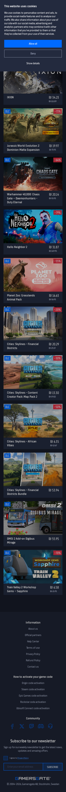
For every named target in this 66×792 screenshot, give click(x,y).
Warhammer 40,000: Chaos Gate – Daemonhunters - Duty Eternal (23, 198)
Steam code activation (33, 689)
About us (33, 629)
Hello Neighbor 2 (17, 247)
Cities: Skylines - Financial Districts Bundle (23, 492)
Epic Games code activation (33, 695)
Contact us (33, 666)
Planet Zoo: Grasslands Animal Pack (21, 297)
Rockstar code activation (33, 702)
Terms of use (33, 647)
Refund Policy (33, 660)
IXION (10, 97)
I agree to (19, 758)
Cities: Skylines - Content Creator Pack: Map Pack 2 (22, 395)
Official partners (33, 635)
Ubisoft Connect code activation (33, 708)
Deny (33, 53)
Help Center (33, 641)
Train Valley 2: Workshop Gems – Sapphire (21, 589)
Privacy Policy (33, 654)
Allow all (33, 43)
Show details (33, 63)
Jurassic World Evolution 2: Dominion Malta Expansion (23, 148)
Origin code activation (33, 683)
